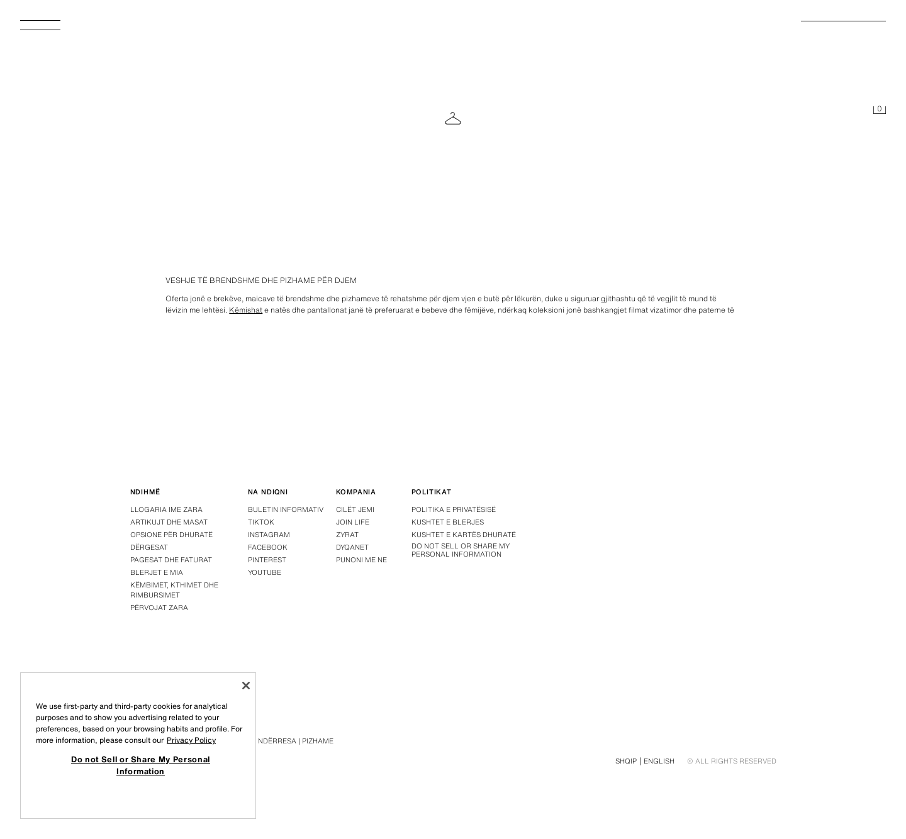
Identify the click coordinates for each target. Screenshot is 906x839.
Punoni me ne (361, 560)
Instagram (269, 535)
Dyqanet (352, 547)
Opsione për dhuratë (171, 535)
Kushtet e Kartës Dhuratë (463, 535)
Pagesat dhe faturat (171, 560)
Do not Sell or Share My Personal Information (460, 550)
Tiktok (261, 522)
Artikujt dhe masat (169, 522)
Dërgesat (149, 547)
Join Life (352, 522)
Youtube (264, 572)
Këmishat (245, 309)
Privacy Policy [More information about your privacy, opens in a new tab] (191, 740)
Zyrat (347, 535)
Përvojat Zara (159, 608)
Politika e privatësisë (453, 509)
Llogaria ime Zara (166, 509)
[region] (138, 745)
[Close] (246, 685)
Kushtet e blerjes (447, 522)
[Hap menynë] (45, 29)
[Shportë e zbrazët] (879, 111)
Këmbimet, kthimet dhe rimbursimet (174, 590)
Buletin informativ (285, 509)
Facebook (268, 547)
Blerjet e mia (156, 572)
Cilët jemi (355, 509)
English (659, 761)
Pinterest (267, 560)
